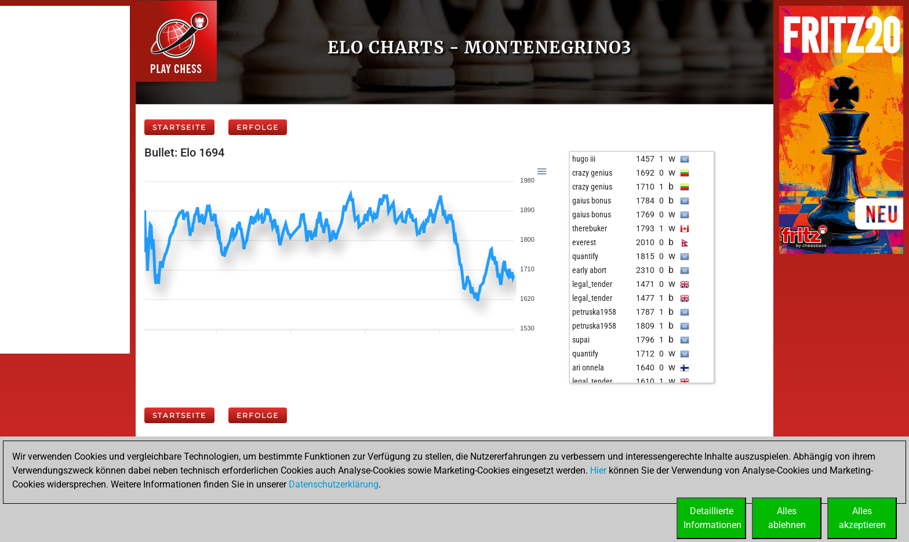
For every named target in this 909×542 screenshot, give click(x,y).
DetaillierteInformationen (712, 517)
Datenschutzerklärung (334, 484)
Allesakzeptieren (862, 517)
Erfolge (258, 127)
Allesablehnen (787, 517)
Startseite (179, 127)
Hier (598, 470)
